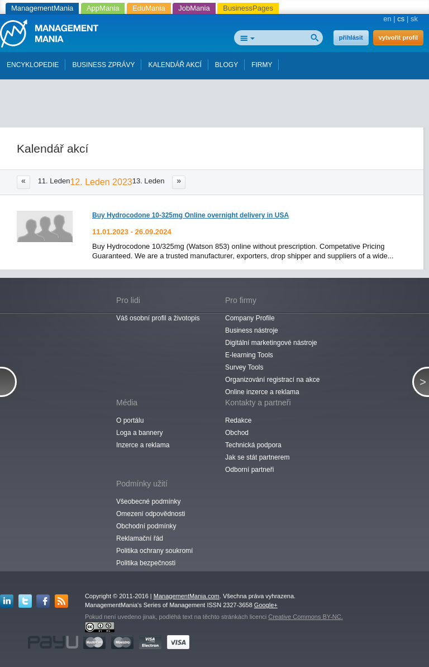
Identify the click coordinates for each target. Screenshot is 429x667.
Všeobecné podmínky (148, 501)
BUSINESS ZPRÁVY (103, 65)
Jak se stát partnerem (257, 457)
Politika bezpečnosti (145, 563)
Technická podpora (253, 445)
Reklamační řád (139, 538)
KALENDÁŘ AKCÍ (174, 65)
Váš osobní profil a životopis (157, 318)
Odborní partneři (249, 470)
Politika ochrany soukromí (154, 551)
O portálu (130, 420)
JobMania (193, 8)
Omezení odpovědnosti (150, 514)
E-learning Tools (249, 355)
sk (414, 19)
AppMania (103, 8)
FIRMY (261, 65)
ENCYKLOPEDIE (33, 65)
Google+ (266, 605)
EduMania (148, 8)
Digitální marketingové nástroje (271, 343)
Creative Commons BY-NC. (305, 616)
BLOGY (226, 65)
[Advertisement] (218, 99)
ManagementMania (42, 8)
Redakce (238, 420)
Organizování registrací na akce (272, 380)
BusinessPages (248, 8)
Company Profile (250, 318)
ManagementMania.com (187, 596)
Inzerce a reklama (142, 445)
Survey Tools (244, 367)
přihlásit (351, 37)
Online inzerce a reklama (262, 392)
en (387, 19)
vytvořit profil (398, 37)
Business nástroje (251, 330)
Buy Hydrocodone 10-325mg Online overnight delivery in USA (190, 215)
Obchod (237, 433)
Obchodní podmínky (146, 526)
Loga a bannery (139, 433)
